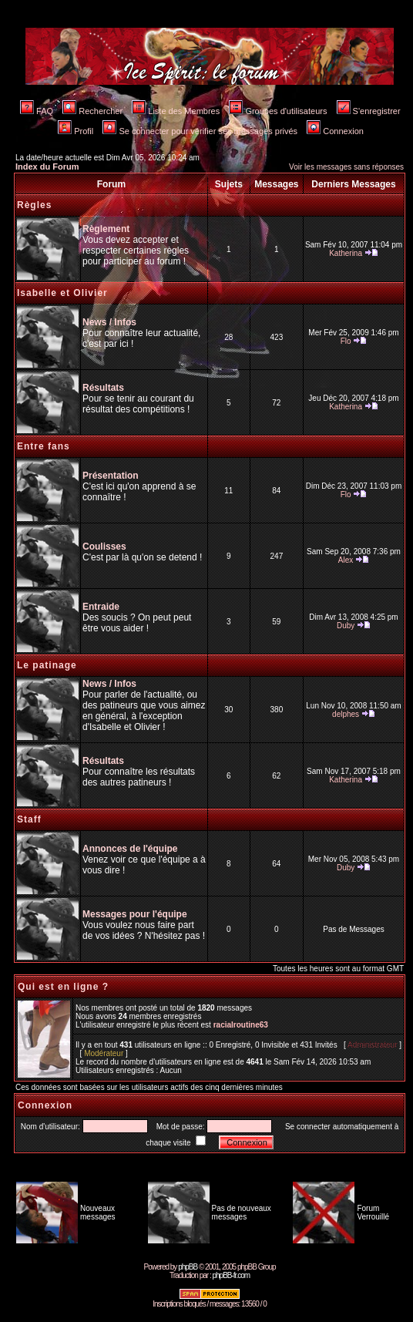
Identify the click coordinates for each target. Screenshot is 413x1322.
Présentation (110, 475)
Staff (29, 819)
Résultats (103, 387)
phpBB (187, 1267)
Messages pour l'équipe (134, 914)
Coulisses (104, 546)
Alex (345, 560)
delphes (345, 714)
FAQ (36, 111)
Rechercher (92, 111)
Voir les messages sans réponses (346, 167)
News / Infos (109, 322)
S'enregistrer (369, 111)
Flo (346, 341)
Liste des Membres (176, 111)
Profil (75, 131)
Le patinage (47, 665)
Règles (34, 205)
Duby (345, 625)
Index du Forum (47, 166)
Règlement (105, 229)
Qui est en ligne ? (63, 986)
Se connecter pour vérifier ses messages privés (199, 131)
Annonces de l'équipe (130, 848)
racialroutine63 (240, 1025)
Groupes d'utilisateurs (278, 111)
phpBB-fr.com (231, 1275)
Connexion (335, 131)
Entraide (100, 606)
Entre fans (43, 446)
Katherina (345, 253)
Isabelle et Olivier (62, 293)
